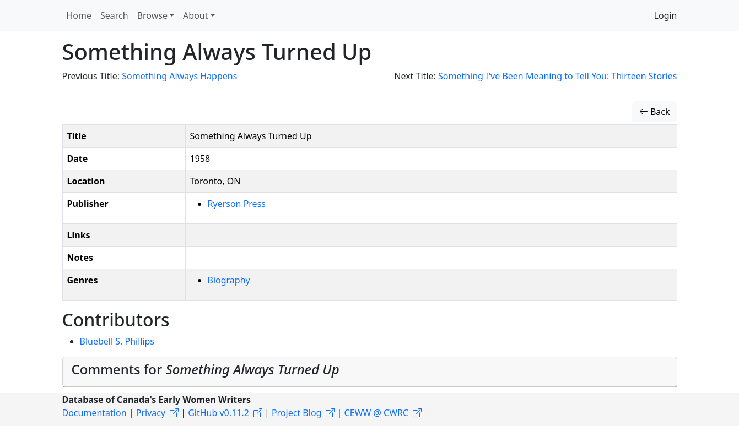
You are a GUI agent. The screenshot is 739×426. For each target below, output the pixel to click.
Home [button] (79, 15)
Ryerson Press (237, 204)
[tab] (370, 372)
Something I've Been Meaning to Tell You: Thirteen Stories (557, 76)
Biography (229, 280)
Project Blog (296, 413)
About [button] (195, 15)
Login (665, 15)
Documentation (94, 413)
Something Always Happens (179, 76)
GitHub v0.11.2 (218, 413)
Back (654, 112)
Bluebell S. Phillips (117, 341)
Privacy (150, 413)
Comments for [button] (205, 369)
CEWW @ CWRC (376, 413)
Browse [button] (152, 15)
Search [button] (114, 15)
